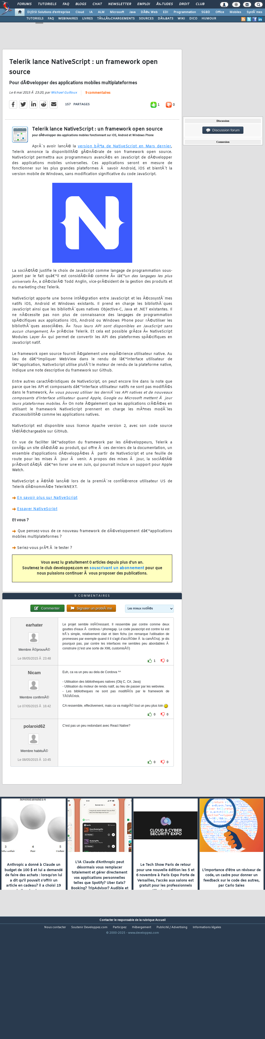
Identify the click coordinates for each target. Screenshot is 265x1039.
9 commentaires (97, 109)
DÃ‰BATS (165, 19)
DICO (193, 19)
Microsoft (117, 12)
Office (219, 12)
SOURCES (146, 19)
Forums (24, 4)
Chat (97, 4)
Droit (184, 4)
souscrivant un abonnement (117, 584)
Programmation (185, 12)
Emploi (143, 4)
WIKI (181, 19)
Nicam (34, 721)
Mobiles (235, 12)
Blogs (81, 4)
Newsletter (119, 4)
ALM (101, 12)
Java (132, 12)
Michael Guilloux (64, 109)
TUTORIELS (34, 19)
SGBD (205, 12)
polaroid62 (34, 775)
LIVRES (87, 19)
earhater (34, 673)
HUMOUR (209, 19)
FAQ (66, 4)
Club (200, 4)
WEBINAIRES (68, 19)
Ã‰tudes (164, 4)
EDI (165, 12)
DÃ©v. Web (149, 12)
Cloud (79, 12)
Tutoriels (47, 4)
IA (91, 12)
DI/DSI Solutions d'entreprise (48, 12)
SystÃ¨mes (254, 12)
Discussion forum (223, 130)
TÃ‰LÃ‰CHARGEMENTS (116, 19)
